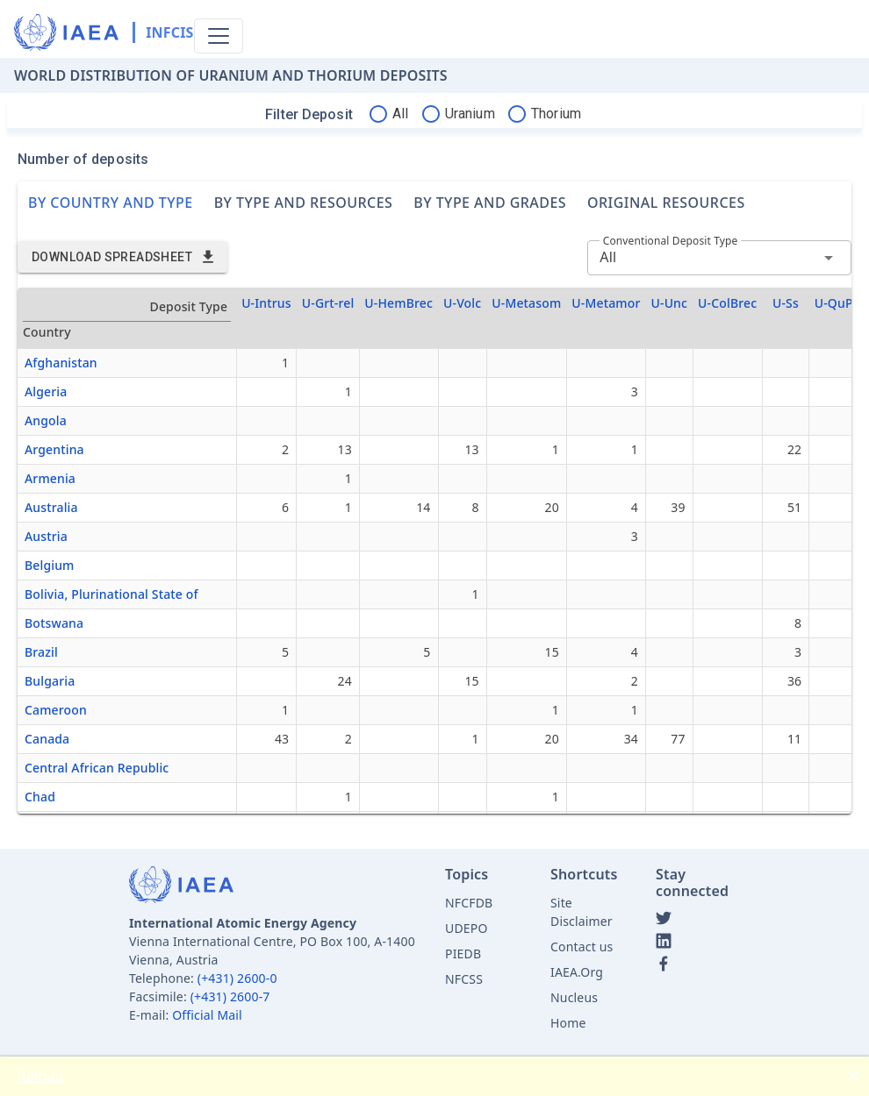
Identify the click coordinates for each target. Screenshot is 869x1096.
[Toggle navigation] (218, 35)
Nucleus (574, 997)
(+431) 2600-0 (237, 978)
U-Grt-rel (328, 303)
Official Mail (207, 1015)
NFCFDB (468, 902)
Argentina (54, 449)
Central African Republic (97, 767)
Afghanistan (61, 362)
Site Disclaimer (581, 911)
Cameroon (56, 709)
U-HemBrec (398, 303)
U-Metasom (526, 303)
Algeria (46, 391)
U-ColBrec (727, 303)
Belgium (50, 565)
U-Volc (462, 303)
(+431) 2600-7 (230, 996)
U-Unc (669, 303)
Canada (47, 738)
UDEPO (466, 928)
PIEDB (463, 953)
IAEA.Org (576, 972)
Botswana (54, 623)
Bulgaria (50, 681)
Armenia (50, 478)
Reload (41, 1075)
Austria (46, 536)
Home (568, 1022)
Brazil (41, 652)
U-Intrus (266, 303)
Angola (46, 420)
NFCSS (464, 979)
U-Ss (785, 303)
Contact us (581, 946)
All (608, 257)
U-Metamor (605, 303)
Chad (40, 796)
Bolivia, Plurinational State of (111, 594)
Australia (51, 507)
